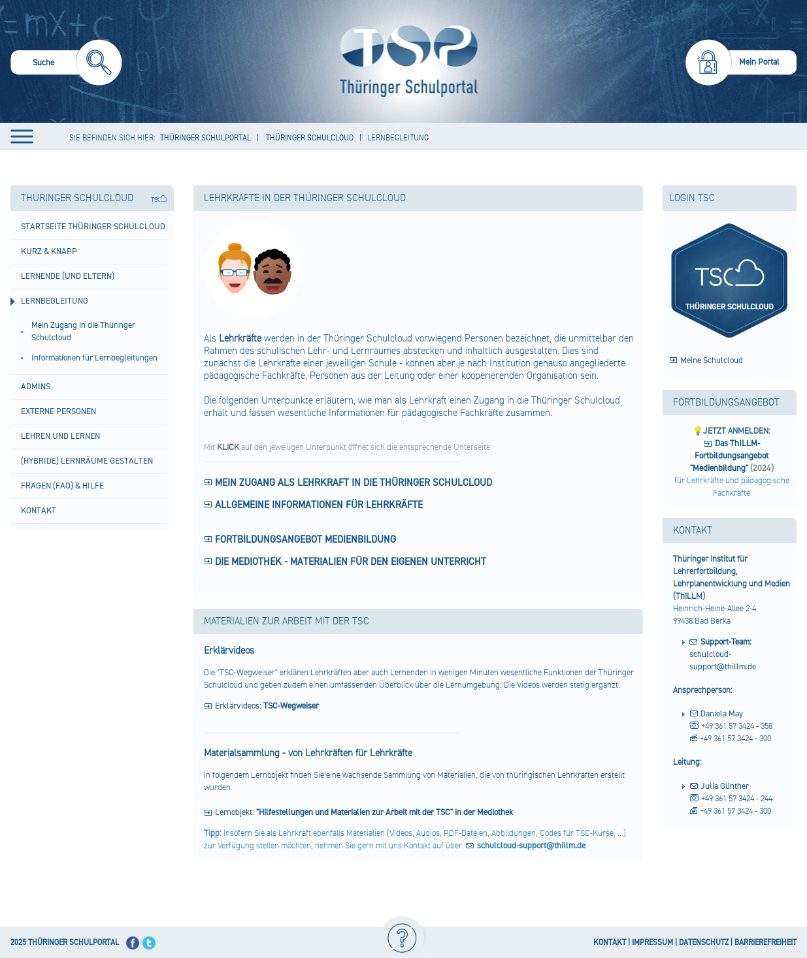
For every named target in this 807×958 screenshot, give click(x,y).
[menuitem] (66, 64)
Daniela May (721, 714)
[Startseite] (405, 61)
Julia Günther (724, 786)
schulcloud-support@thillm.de (722, 654)
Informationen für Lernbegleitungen (94, 358)
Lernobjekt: (364, 812)
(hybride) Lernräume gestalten (87, 461)
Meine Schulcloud (711, 360)
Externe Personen (58, 411)
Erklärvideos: (267, 706)
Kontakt (38, 510)
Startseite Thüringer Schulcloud (93, 226)
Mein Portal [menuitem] (759, 62)
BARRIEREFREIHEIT (765, 943)
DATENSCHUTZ (704, 943)
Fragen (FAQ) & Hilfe (62, 486)
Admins (35, 386)
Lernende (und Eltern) (67, 276)
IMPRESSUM (652, 943)
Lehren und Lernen (60, 436)
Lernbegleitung (54, 301)
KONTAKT (609, 943)
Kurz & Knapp (49, 251)
